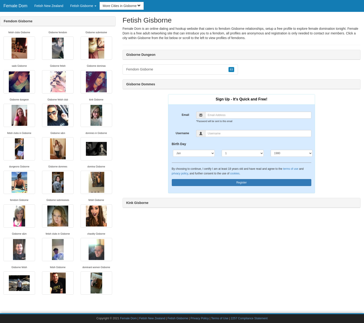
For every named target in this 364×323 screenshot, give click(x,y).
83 (231, 69)
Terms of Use (219, 318)
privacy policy (180, 173)
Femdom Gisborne (180, 69)
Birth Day (179, 144)
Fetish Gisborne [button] (83, 6)
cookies (234, 173)
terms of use (290, 168)
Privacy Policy (200, 318)
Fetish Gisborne (178, 318)
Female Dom (15, 5)
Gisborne (144, 38)
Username (182, 133)
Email (185, 115)
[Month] (194, 153)
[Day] (243, 153)
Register (241, 182)
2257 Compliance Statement (249, 318)
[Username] (258, 133)
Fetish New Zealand (48, 6)
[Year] (292, 153)
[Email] (258, 115)
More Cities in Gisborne (122, 6)
